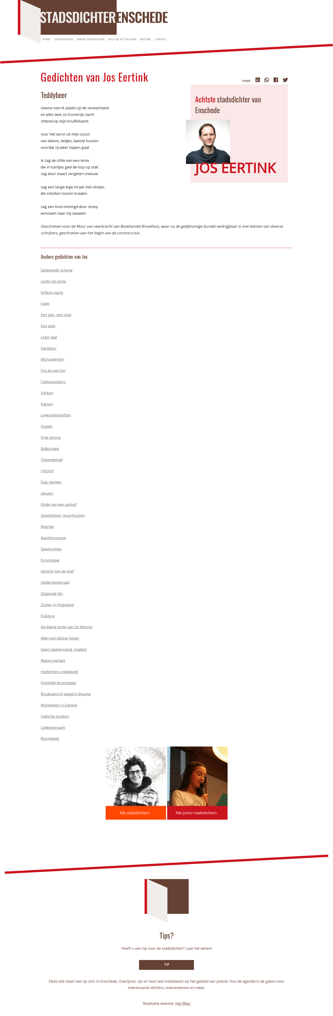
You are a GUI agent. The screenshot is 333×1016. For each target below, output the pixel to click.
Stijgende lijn (52, 593)
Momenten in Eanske (59, 705)
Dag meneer (51, 482)
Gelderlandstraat (55, 582)
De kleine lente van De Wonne (66, 626)
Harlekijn (48, 348)
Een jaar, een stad (56, 314)
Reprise (47, 526)
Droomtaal (50, 560)
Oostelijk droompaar (58, 682)
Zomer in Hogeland (57, 604)
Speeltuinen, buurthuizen (63, 515)
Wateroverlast (53, 660)
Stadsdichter (64, 38)
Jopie (45, 303)
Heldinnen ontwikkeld (59, 671)
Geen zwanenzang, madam (64, 649)
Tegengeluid (51, 459)
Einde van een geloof (59, 504)
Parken (47, 392)
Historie (145, 38)
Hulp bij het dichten (122, 38)
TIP (166, 964)
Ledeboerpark (53, 727)
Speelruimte (51, 549)
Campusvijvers (53, 381)
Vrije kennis (51, 437)
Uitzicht (47, 470)
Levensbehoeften (56, 415)
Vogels (46, 426)
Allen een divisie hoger (60, 638)
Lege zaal (49, 337)
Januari (47, 493)
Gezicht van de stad (57, 571)
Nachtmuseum (53, 537)
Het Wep (182, 1003)
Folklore (48, 616)
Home (46, 38)
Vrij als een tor (53, 370)
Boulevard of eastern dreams (66, 693)
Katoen (47, 404)
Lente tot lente (53, 281)
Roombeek (50, 738)
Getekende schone (57, 270)
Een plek (48, 325)
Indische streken (55, 716)
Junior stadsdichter (91, 38)
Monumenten (52, 359)
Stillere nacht (52, 292)
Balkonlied (50, 448)
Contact (160, 38)
